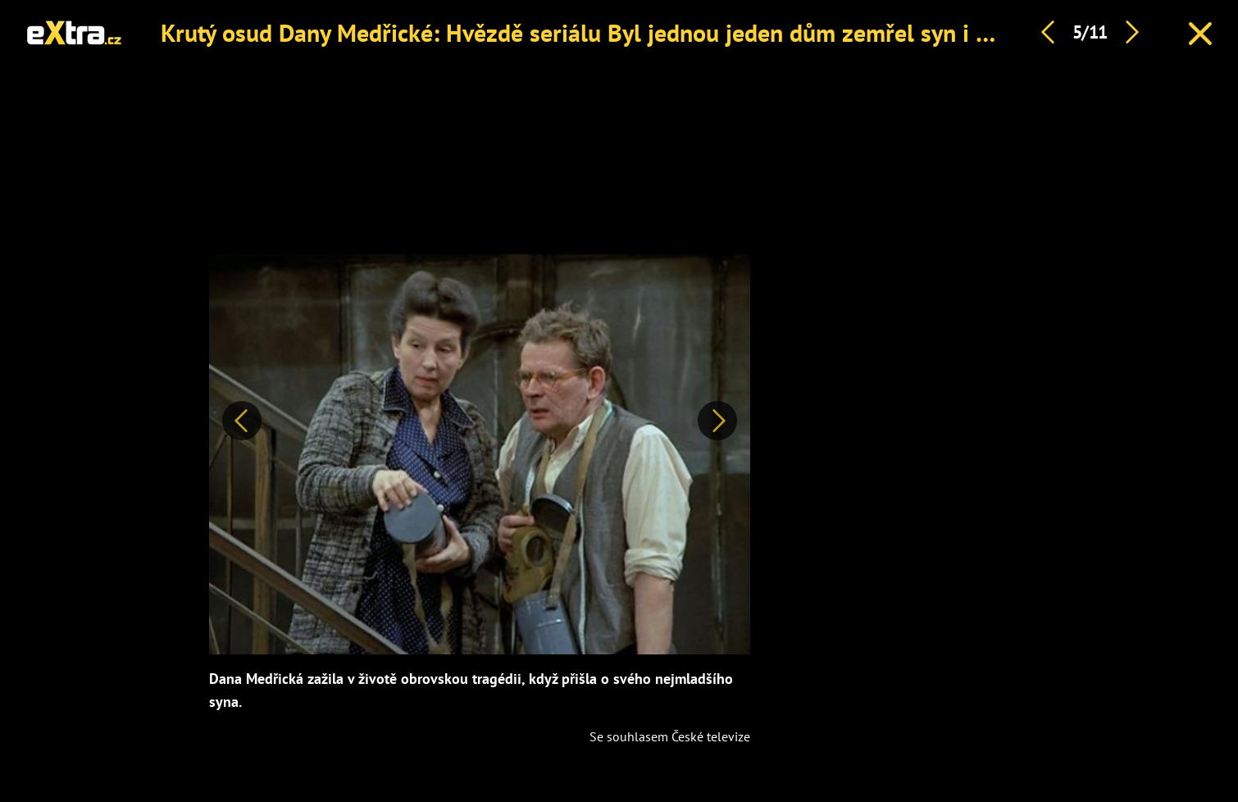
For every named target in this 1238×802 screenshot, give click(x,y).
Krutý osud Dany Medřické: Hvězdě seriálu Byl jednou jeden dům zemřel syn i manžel (606, 32)
